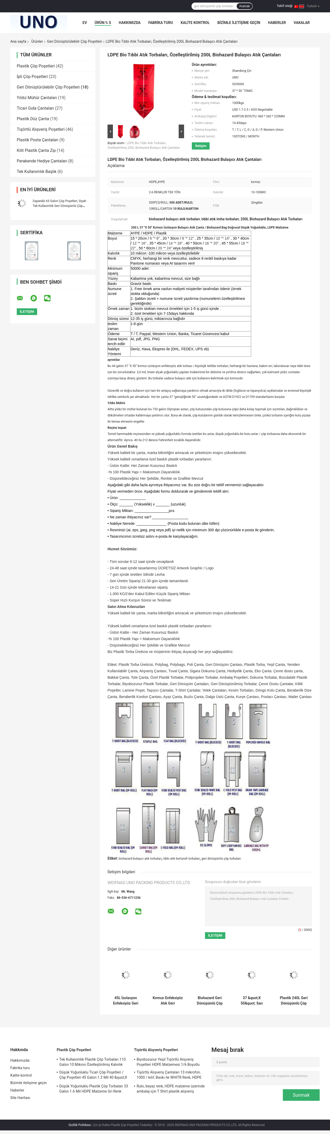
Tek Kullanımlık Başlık (36, 171)
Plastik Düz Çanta (33, 118)
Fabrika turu (160, 23)
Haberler (277, 23)
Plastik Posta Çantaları (37, 139)
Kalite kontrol (195, 23)
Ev (84, 23)
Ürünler (37, 41)
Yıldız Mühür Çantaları (37, 97)
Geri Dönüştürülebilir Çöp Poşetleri (74, 41)
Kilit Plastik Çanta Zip (36, 150)
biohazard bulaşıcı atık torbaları (140, 858)
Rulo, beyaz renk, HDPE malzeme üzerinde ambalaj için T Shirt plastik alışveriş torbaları (171, 1089)
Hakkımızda (130, 23)
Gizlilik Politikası (80, 1125)
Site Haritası (20, 1098)
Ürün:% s (103, 23)
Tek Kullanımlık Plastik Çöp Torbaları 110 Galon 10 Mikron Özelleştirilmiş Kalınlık (92, 1062)
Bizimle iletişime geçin (238, 23)
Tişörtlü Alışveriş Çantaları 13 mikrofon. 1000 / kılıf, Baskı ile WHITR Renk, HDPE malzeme (169, 1075)
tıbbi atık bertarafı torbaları (181, 858)
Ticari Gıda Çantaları (35, 108)
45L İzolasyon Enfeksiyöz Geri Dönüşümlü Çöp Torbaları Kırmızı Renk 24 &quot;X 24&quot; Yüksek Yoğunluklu (125, 1001)
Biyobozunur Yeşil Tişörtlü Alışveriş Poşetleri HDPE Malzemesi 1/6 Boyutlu (168, 1062)
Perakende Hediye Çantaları (42, 161)
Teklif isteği (284, 6)
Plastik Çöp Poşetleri (36, 66)
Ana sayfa (18, 41)
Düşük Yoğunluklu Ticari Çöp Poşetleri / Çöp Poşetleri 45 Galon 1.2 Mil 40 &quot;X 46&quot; (93, 1075)
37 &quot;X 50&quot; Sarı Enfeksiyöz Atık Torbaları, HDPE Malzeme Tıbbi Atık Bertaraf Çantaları (252, 1001)
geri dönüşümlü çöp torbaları (221, 858)
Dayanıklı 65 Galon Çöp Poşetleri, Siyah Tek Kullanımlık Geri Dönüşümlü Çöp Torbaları (59, 206)
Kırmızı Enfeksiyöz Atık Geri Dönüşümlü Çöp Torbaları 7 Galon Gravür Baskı (168, 1001)
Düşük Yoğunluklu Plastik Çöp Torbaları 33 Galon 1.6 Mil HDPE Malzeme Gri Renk (93, 1088)
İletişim (200, 146)
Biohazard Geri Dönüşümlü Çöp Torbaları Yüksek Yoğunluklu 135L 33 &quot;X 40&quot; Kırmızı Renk (210, 1001)
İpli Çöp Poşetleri (32, 76)
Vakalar (302, 23)
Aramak (244, 6)
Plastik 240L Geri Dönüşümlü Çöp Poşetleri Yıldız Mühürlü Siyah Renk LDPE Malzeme (294, 1001)
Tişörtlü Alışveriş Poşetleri (41, 129)
